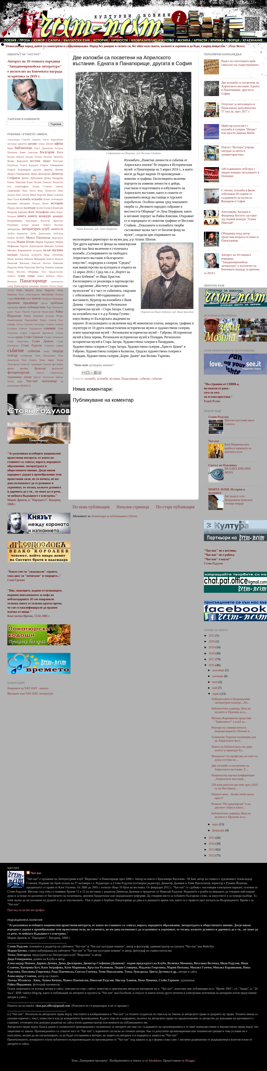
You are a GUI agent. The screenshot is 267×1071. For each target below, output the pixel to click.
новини (59, 267)
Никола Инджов (54, 259)
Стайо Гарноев (33, 337)
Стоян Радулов (31, 345)
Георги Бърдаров (29, 165)
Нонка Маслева (16, 272)
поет (28, 298)
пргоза (44, 303)
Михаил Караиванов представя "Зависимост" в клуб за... (231, 719)
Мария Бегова (26, 241)
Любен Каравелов (17, 233)
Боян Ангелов (29, 152)
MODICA (25, 385)
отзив (21, 275)
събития (157, 378)
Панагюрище (129, 378)
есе (9, 186)
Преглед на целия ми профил (26, 910)
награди (12, 254)
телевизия (26, 355)
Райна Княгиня (33, 315)
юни (215, 682)
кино (53, 212)
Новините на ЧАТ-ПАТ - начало (27, 688)
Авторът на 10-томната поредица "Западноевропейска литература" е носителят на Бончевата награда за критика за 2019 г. (231, 264)
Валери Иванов (15, 157)
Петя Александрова (29, 294)
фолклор (39, 368)
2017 (212, 659)
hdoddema (155, 1060)
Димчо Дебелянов (32, 178)
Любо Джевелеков (40, 233)
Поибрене (47, 298)
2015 (212, 837)
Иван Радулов (38, 194)
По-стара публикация (175, 506)
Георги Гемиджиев (51, 165)
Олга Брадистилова (52, 272)
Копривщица (14, 220)
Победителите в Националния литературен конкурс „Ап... (230, 700)
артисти (22, 143)
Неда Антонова (53, 254)
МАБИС (20, 237)
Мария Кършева (45, 241)
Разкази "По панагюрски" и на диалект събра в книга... (230, 805)
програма (12, 307)
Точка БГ (25, 364)
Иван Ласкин (22, 195)
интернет (25, 203)
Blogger (190, 1060)
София (23, 333)
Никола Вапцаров (34, 258)
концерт (58, 216)
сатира (11, 324)
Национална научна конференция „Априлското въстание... (232, 777)
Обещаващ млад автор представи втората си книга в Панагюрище (240, 237)
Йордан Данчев (15, 208)
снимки (50, 328)
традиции (36, 364)
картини (23, 212)
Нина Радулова (26, 267)
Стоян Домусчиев (17, 341)
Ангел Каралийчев (53, 139)
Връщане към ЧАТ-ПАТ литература (30, 693)
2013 (212, 849)
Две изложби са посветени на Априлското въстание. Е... (230, 767)
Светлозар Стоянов (44, 324)
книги (32, 216)
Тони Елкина (29, 360)
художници (14, 377)
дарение (37, 169)
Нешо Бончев (15, 258)
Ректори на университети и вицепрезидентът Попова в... (231, 729)
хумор (27, 377)
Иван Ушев (13, 199)
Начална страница (132, 506)
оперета (11, 276)
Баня (10, 148)
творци (57, 351)
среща (19, 337)
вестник (35, 160)
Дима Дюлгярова (40, 173)
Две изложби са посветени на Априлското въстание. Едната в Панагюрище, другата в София (240, 88)
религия (50, 316)
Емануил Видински (52, 182)
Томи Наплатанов (45, 355)
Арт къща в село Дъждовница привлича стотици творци (238, 500)
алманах (36, 139)
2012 (212, 855)
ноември (218, 676)
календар (30, 207)
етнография (21, 186)
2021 (212, 635)
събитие (145, 378)
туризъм (47, 364)
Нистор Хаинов (45, 267)
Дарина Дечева (53, 169)
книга (21, 216)
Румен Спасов (48, 320)
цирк (19, 381)
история (115, 378)
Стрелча (49, 345)
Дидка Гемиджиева (18, 173)
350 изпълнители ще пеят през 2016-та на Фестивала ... (234, 786)
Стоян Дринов (42, 341)
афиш (58, 143)
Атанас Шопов (45, 144)
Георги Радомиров (18, 169)
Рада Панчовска (54, 307)
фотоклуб (57, 368)
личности (57, 229)
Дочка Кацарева (53, 178)
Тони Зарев (46, 360)
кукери (25, 225)
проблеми (57, 303)
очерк (31, 275)
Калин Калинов (44, 208)
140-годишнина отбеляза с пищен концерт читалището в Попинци (240, 172)
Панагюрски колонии (26, 286)
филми (24, 368)
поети (36, 298)
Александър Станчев (18, 139)
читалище (49, 381)
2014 (212, 843)
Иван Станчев (55, 194)
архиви (32, 143)
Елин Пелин (34, 182)
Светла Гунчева (24, 324)
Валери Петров (33, 157)
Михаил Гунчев (54, 246)
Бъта (60, 152)
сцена (60, 345)
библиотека (23, 148)
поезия (19, 298)
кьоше (35, 224)
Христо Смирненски (49, 372)
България (47, 152)
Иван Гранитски (47, 190)
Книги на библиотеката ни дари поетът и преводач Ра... (231, 748)
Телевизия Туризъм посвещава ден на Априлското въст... (233, 738)
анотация (12, 144)
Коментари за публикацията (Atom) (114, 516)
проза (22, 307)
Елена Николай (16, 182)
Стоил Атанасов (53, 337)
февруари (218, 830)
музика (57, 250)
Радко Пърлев (22, 311)
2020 (212, 641)
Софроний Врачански (41, 333)
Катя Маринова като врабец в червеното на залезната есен (238, 448)
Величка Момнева (53, 157)
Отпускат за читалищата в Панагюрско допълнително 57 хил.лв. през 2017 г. (238, 107)
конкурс (45, 216)
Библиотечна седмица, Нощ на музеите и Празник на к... (231, 710)
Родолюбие (31, 320)
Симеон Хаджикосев (30, 328)
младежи (37, 250)
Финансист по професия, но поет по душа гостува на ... (234, 757)
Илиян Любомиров (53, 199)
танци (46, 351)
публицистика (36, 307)
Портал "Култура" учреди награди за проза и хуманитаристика (237, 150)
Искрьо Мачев (40, 203)
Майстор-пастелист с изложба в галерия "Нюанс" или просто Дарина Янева (239, 129)
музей (47, 250)
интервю (12, 203)
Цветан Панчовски (43, 377)
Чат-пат (32, 381)
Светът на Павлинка (222, 465)
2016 (212, 665)
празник (13, 303)
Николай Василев (18, 263)
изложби (102, 378)
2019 (212, 647)
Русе (60, 320)
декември (218, 670)
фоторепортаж (18, 372)
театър (12, 355)
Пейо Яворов (24, 290)
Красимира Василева (38, 220)
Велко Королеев (17, 160)
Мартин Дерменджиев (31, 246)
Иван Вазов (29, 190)
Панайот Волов (48, 286)
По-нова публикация (91, 506)
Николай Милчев (41, 263)
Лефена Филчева (53, 225)
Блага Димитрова (43, 148)
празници (30, 303)
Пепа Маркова (45, 290)
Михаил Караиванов (19, 250)
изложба (90, 378)
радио (10, 311)
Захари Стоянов (42, 186)
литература (13, 229)
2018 (212, 653)
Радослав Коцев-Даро (42, 311)
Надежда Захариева (31, 255)
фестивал (57, 364)
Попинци (57, 298)
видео (46, 160)
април (216, 693)
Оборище (33, 271)
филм (10, 368)
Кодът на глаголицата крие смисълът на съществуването (240, 62)
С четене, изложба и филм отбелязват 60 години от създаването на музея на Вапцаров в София (238, 196)
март (215, 824)
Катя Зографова (38, 212)
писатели (47, 294)
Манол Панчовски (38, 237)
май (215, 687)
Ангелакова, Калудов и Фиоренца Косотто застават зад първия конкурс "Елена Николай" (239, 217)
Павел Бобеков (45, 276)
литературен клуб (35, 229)
